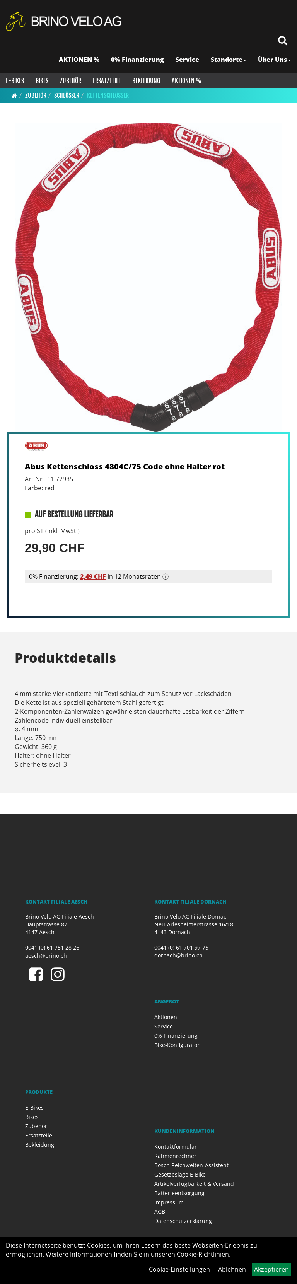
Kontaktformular (175, 1146)
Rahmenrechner (175, 1156)
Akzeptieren (271, 1269)
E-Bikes (15, 81)
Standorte (228, 59)
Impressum (169, 1202)
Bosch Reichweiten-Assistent (191, 1165)
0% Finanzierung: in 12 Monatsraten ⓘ (99, 576)
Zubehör (70, 81)
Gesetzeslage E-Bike (180, 1174)
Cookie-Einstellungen (179, 1269)
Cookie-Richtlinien (203, 1254)
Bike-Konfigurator (177, 1045)
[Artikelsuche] (282, 41)
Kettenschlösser (108, 95)
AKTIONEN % (79, 59)
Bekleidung (146, 81)
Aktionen (165, 1017)
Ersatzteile (107, 81)
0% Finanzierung (137, 59)
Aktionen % (186, 81)
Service (187, 59)
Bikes (42, 81)
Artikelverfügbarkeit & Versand (194, 1183)
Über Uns (274, 59)
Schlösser (66, 95)
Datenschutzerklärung (183, 1220)
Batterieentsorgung (179, 1193)
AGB (159, 1211)
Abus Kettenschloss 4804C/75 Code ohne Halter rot (125, 466)
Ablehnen (232, 1269)
